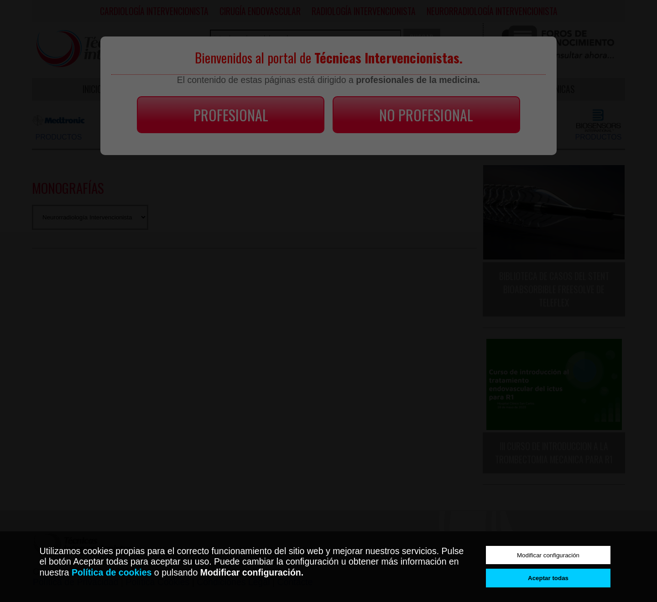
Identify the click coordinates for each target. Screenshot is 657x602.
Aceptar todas (548, 578)
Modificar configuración (548, 555)
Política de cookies (112, 572)
